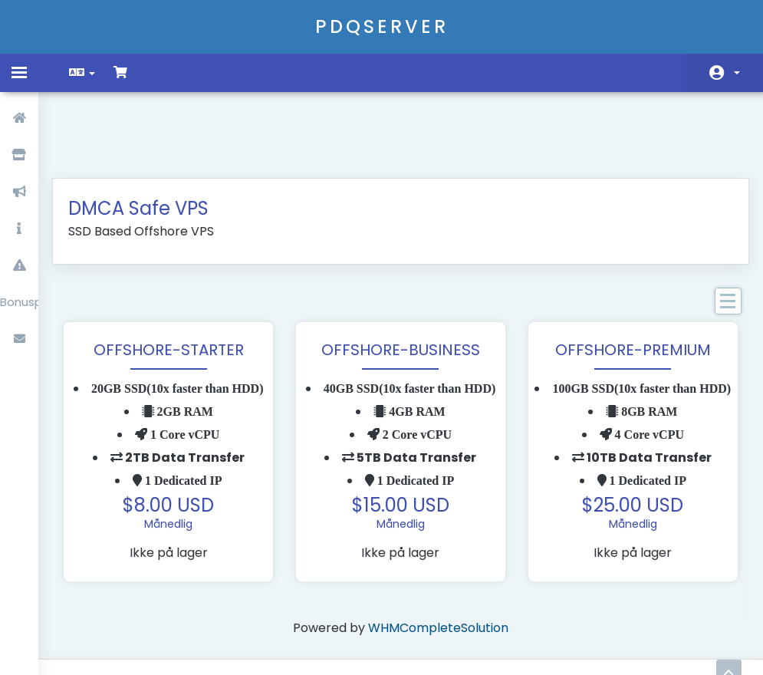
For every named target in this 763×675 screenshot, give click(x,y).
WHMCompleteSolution (438, 580)
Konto (737, 72)
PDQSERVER (382, 26)
